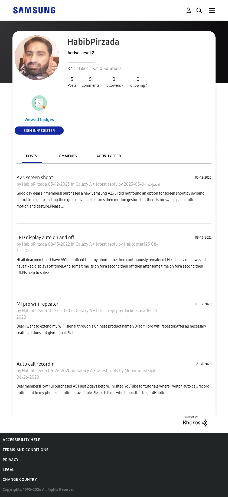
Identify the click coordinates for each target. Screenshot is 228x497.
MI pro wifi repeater (37, 304)
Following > (138, 82)
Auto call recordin (35, 364)
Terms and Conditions (26, 450)
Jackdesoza (135, 310)
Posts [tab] (31, 156)
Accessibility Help (21, 440)
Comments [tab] (67, 156)
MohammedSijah (141, 370)
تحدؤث (153, 184)
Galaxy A (84, 184)
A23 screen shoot (35, 178)
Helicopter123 (137, 244)
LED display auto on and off (45, 238)
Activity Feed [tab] (108, 156)
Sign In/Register (39, 130)
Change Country (20, 479)
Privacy (10, 460)
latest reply (107, 184)
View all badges (39, 119)
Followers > (114, 82)
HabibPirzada (35, 184)
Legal (8, 470)
